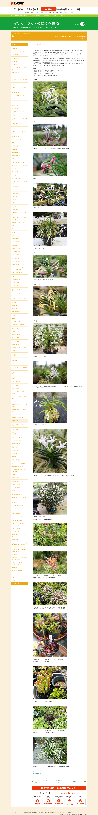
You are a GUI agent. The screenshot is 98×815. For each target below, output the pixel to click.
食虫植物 (14, 488)
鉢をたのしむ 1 (16, 444)
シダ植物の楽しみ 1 (17, 246)
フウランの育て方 (16, 418)
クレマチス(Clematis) (17, 568)
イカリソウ (14, 299)
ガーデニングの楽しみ (17, 578)
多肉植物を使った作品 (17, 464)
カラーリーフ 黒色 (17, 438)
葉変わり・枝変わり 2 (17, 335)
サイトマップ (71, 810)
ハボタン (14, 348)
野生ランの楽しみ (16, 525)
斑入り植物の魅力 (16, 511)
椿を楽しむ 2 (15, 342)
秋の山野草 (14, 552)
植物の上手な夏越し (17, 457)
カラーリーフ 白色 (17, 434)
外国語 (37, 12)
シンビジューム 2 (16, 55)
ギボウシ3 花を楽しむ (78, 779)
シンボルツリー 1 (16, 283)
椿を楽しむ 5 (15, 133)
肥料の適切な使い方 (17, 255)
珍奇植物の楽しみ (16, 482)
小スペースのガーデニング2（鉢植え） (40, 779)
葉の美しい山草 (15, 382)
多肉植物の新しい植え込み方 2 (19, 345)
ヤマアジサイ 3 (16, 203)
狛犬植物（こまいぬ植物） (18, 220)
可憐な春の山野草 (16, 529)
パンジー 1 (15, 99)
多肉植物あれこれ (16, 153)
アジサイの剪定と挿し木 (18, 159)
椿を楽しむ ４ (15, 302)
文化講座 (25, 15)
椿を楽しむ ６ (15, 45)
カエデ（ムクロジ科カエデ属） (19, 296)
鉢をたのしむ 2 (16, 441)
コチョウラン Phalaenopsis (19, 270)
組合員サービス (18, 15)
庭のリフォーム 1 (16, 226)
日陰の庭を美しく (16, 426)
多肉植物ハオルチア (17, 236)
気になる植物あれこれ (17, 478)
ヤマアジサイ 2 (16, 206)
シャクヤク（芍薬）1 (17, 249)
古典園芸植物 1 (16, 143)
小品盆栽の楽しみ (16, 156)
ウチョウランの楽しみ (17, 379)
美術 (61, 12)
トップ (12, 15)
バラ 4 (14, 125)
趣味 (46, 12)
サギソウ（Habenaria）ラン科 (19, 514)
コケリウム (14, 193)
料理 (42, 12)
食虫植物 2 (15, 112)
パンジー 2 (15, 96)
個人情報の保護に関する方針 (30, 810)
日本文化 (66, 12)
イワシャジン (15, 361)
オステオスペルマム (17, 89)
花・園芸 (55, 12)
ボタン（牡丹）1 (16, 252)
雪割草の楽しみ (15, 537)
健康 (50, 12)
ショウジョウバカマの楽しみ (19, 109)
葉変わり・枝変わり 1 (17, 338)
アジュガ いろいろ (17, 319)
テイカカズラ (15, 273)
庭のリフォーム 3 (16, 140)
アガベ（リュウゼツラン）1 (18, 262)
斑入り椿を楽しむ (16, 176)
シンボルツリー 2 (16, 280)
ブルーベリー (15, 574)
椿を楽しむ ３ (15, 306)
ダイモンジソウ (15, 316)
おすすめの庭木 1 (16, 190)
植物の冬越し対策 (16, 309)
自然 (72, 12)
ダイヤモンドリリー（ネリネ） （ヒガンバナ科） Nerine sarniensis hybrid (20, 547)
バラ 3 (14, 166)
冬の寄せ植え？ (15, 447)
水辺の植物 (14, 565)
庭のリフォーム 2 (16, 223)
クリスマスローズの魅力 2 (18, 93)
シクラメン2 (15, 312)
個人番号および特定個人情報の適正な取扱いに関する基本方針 (53, 810)
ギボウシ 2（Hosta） (17, 517)
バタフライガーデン (17, 485)
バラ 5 (14, 81)
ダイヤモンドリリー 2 (17, 146)
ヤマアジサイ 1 (16, 571)
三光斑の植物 (15, 325)
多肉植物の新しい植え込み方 (19, 475)
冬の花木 (14, 499)
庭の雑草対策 (15, 169)
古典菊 (13, 229)
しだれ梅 (14, 399)
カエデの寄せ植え (16, 239)
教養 (32, 12)
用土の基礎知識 (15, 385)
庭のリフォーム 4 (16, 137)
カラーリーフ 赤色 (17, 412)
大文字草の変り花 (16, 106)
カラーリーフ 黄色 (17, 508)
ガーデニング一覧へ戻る (59, 779)
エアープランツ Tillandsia (18, 460)
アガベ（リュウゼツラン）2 (18, 259)
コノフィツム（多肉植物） (18, 49)
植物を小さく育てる (17, 328)
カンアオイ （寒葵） (17, 62)
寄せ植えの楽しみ (16, 276)
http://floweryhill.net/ (37, 771)
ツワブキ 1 (15, 102)
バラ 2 (14, 197)
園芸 (48, 15)
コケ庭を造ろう (15, 184)
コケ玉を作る (15, 472)
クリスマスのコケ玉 (17, 187)
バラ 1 (14, 200)
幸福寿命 (27, 12)
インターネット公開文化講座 (35, 15)
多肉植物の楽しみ (16, 491)
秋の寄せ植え (15, 451)
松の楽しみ (14, 58)
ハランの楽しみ (15, 52)
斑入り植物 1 (15, 70)
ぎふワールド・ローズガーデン (19, 163)
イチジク (14, 454)
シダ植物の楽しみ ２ (17, 73)
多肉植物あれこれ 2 (17, 150)
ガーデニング (53, 15)
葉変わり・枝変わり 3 (17, 332)
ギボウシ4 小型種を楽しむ (18, 322)
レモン (13, 233)
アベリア (14, 172)
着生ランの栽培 (15, 242)
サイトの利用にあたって (17, 810)
